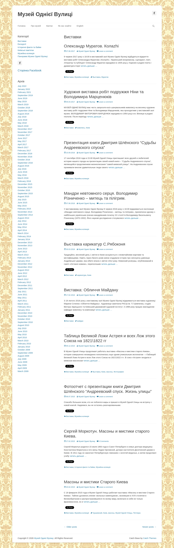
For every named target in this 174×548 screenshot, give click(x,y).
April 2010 (22, 337)
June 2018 (22, 120)
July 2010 (22, 328)
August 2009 (23, 356)
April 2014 (22, 230)
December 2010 (25, 313)
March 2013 (23, 255)
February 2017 (24, 150)
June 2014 (22, 224)
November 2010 (25, 316)
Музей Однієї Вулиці (45, 14)
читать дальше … (88, 66)
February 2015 (24, 209)
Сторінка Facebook (29, 70)
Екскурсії (22, 44)
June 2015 (22, 202)
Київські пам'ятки (26, 50)
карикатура (81, 275)
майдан (80, 321)
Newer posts (149, 527)
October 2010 (24, 319)
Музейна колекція (82, 77)
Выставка (96, 77)
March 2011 (23, 304)
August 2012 (23, 270)
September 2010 (25, 322)
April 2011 (22, 300)
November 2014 (25, 212)
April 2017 (22, 144)
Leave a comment (106, 51)
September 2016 (25, 163)
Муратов (104, 77)
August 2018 (23, 114)
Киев (88, 128)
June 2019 (22, 98)
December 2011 (25, 285)
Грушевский (97, 513)
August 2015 (23, 196)
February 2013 (24, 258)
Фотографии (119, 372)
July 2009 (22, 359)
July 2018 (22, 117)
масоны (109, 372)
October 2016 (24, 159)
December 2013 (25, 242)
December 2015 (25, 184)
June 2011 (22, 294)
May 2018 (22, 123)
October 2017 (24, 135)
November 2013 (25, 245)
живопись (81, 128)
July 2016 (22, 169)
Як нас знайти (64, 26)
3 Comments (104, 441)
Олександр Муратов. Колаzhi (91, 46)
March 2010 (23, 340)
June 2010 (22, 331)
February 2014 (24, 236)
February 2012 (24, 282)
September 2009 (25, 353)
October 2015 (24, 190)
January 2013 (24, 261)
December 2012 (25, 264)
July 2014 (22, 221)
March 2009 (23, 371)
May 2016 (22, 175)
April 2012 (22, 276)
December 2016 (25, 153)
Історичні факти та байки (85, 467)
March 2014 (23, 233)
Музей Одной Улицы (123, 513)
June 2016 (22, 172)
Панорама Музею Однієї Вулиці (33, 56)
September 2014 (25, 215)
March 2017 (23, 147)
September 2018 (25, 110)
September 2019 (25, 95)
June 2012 (22, 273)
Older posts (70, 527)
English (80, 26)
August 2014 (23, 218)
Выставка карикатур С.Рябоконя (94, 244)
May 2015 (22, 206)
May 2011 (22, 297)
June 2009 (22, 362)
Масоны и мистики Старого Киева (96, 482)
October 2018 (24, 107)
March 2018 (23, 126)
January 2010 (24, 347)
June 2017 (22, 138)
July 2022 (22, 86)
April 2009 (22, 368)
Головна (21, 26)
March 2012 (23, 279)
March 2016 (23, 178)
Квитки (49, 26)
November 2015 (25, 187)
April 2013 (22, 251)
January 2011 (24, 310)
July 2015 (22, 199)
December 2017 (25, 129)
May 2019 (22, 101)
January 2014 (24, 239)
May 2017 (22, 141)
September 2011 (25, 288)
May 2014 (22, 227)
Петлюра (137, 513)
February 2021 (24, 92)
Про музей (36, 26)
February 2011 (24, 307)
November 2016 (25, 156)
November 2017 (25, 132)
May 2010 (22, 334)
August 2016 (23, 166)
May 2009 (22, 365)
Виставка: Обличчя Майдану (91, 290)
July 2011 (22, 291)
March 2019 (23, 104)
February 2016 (24, 181)
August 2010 (23, 325)
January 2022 (24, 89)
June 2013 (22, 248)
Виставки (70, 77)
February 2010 (24, 343)
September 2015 (25, 193)
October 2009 (24, 350)
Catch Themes (149, 538)
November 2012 (25, 267)
